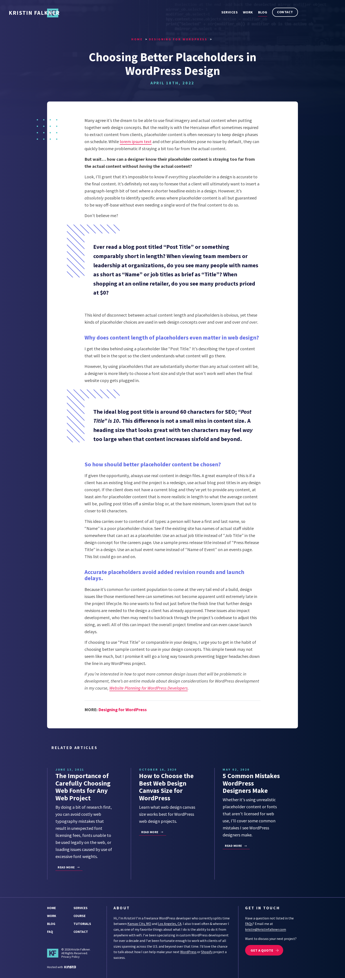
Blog (262, 12)
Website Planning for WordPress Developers (149, 688)
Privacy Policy (70, 956)
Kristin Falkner (88, 13)
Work (248, 12)
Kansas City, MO (139, 923)
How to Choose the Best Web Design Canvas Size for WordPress (166, 787)
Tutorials (82, 923)
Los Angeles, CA (170, 923)
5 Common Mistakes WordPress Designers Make (251, 783)
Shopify (207, 951)
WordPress (188, 951)
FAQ (50, 931)
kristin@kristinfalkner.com (265, 929)
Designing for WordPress (122, 710)
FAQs (249, 923)
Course (79, 915)
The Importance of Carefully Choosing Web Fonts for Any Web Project (83, 787)
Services (229, 12)
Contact (285, 12)
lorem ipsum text (136, 142)
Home (51, 908)
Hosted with (61, 967)
